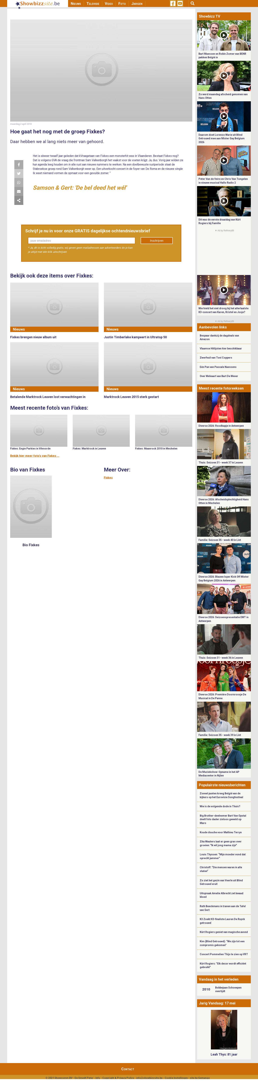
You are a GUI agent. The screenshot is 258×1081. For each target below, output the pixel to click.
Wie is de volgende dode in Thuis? (220, 806)
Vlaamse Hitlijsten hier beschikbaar (221, 348)
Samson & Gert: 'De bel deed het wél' (79, 187)
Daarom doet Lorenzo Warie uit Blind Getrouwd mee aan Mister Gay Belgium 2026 (222, 138)
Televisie (93, 3)
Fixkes (108, 477)
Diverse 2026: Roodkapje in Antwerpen (221, 425)
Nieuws (76, 3)
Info (97, 1078)
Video (109, 3)
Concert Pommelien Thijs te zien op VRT (224, 954)
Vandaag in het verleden (218, 979)
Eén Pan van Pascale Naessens (218, 367)
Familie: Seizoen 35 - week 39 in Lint (220, 735)
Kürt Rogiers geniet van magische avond (224, 932)
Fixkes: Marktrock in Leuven (89, 448)
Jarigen (136, 3)
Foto (122, 3)
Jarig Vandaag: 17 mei (217, 1003)
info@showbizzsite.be (149, 1078)
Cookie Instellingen (176, 1078)
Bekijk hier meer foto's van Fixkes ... (34, 455)
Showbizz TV (209, 16)
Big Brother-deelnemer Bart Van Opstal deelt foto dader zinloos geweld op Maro (223, 819)
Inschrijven (156, 240)
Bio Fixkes (31, 545)
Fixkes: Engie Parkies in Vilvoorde (30, 448)
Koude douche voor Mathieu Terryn (221, 832)
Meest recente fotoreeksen (221, 388)
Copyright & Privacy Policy (118, 1078)
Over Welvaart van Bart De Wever (219, 376)
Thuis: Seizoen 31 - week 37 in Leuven (221, 462)
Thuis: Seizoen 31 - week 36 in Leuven (221, 657)
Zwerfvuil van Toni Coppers (216, 357)
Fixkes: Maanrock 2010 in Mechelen (156, 448)
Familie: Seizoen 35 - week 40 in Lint (220, 540)
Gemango (204, 1078)
